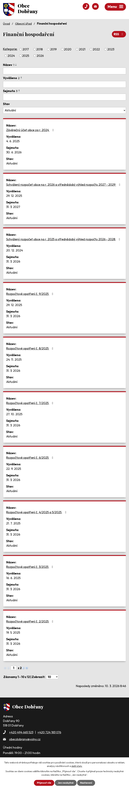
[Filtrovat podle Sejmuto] (64, 97)
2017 (26, 49)
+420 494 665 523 (21, 732)
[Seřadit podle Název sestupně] (16, 65)
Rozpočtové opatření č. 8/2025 (30, 348)
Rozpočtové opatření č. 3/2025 (30, 567)
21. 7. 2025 (13, 523)
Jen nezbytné (66, 782)
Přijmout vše (44, 782)
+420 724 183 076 (49, 732)
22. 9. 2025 (13, 469)
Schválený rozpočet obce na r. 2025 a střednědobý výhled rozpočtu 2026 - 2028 (63, 239)
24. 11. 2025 (14, 359)
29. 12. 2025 (14, 196)
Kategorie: (10, 49)
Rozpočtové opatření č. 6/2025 (30, 458)
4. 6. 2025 (12, 141)
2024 (11, 56)
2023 (110, 49)
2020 (67, 49)
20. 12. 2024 (14, 250)
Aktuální (11, 163)
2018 (39, 49)
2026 (40, 56)
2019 (53, 49)
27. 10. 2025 (14, 414)
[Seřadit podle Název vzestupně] (16, 64)
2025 (25, 56)
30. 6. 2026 (14, 152)
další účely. (76, 766)
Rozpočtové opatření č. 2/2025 (30, 621)
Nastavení (86, 782)
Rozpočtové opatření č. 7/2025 (30, 403)
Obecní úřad (23, 23)
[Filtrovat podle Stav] (64, 110)
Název (8, 65)
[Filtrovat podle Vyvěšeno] (64, 84)
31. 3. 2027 (13, 207)
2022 (96, 49)
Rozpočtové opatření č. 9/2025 (30, 294)
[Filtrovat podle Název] (64, 71)
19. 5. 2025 (13, 632)
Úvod (6, 23)
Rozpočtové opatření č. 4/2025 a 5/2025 (37, 512)
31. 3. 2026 (13, 261)
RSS (119, 34)
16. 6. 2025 (13, 578)
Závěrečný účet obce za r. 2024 (30, 130)
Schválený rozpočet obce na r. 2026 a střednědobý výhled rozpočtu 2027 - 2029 (63, 185)
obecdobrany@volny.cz (24, 739)
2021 (82, 49)
